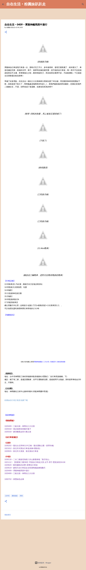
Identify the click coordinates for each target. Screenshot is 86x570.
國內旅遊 (14, 496)
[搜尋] (83, 4)
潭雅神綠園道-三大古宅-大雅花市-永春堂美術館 (49, 362)
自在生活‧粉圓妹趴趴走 (26, 4)
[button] (5, 32)
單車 (21, 496)
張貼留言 (7, 515)
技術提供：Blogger (43, 563)
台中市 (7, 496)
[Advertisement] (43, 540)
